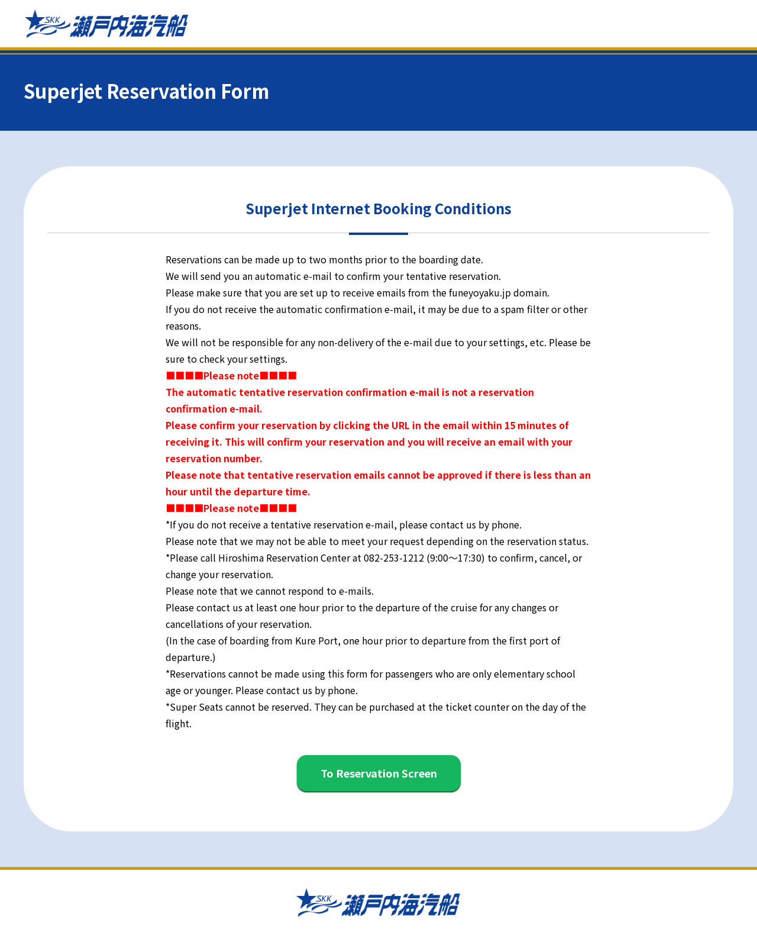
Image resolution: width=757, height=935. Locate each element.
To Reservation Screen (379, 773)
